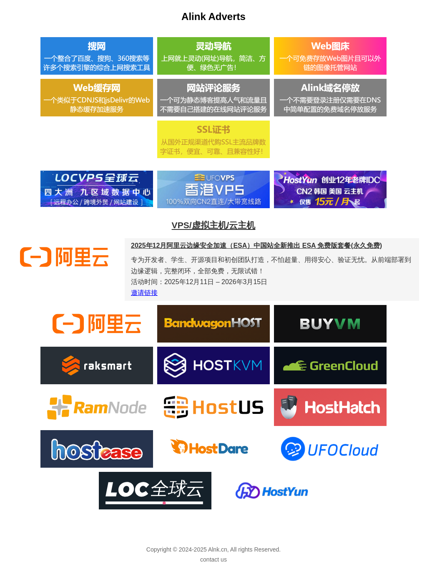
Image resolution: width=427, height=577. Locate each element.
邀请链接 (144, 292)
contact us (213, 559)
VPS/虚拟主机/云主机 (214, 225)
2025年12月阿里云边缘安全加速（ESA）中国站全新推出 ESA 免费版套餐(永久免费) (256, 245)
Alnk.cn (217, 549)
